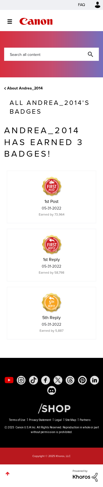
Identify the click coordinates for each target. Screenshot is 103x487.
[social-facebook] (45, 380)
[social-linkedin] (94, 380)
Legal (58, 419)
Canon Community (36, 21)
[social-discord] (51, 390)
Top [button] (7, 473)
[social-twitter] (58, 380)
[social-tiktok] (33, 380)
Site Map (70, 419)
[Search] (51, 54)
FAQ (81, 5)
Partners (85, 419)
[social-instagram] (21, 380)
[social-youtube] (9, 380)
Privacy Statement (40, 419)
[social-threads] (70, 380)
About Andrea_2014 (25, 88)
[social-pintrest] (82, 380)
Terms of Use (17, 419)
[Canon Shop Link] (51, 408)
